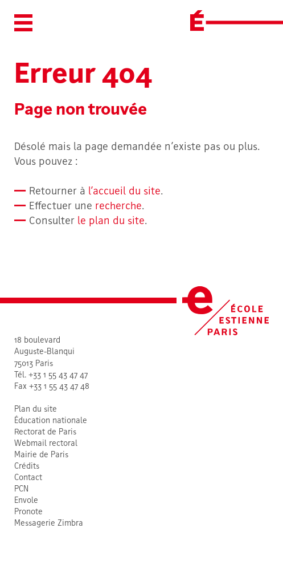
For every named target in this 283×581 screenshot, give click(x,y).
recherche (118, 207)
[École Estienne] (197, 20)
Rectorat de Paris (45, 432)
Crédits (26, 466)
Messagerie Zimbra (48, 523)
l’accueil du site (124, 192)
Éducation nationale (50, 421)
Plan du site (35, 409)
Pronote (28, 512)
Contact (28, 478)
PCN (21, 489)
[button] (23, 22)
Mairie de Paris (41, 455)
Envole (26, 501)
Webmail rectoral (45, 444)
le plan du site (111, 221)
